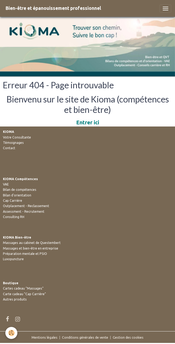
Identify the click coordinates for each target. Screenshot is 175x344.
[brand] (53, 8)
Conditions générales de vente (85, 337)
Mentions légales (44, 337)
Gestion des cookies (128, 337)
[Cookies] (11, 333)
